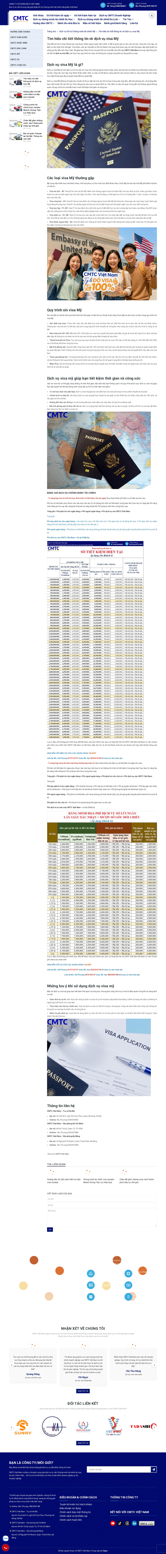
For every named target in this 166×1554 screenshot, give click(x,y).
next (154, 1365)
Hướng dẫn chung (20, 32)
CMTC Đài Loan (18, 48)
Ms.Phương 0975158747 (146, 6)
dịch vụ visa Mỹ (62, 53)
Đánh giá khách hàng (115, 23)
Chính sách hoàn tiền (71, 1519)
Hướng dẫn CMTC (44, 23)
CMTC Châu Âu (18, 65)
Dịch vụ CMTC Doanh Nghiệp (114, 15)
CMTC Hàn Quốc (18, 37)
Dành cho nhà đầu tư (69, 23)
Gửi (50, 1230)
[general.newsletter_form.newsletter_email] (122, 1469)
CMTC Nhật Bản (18, 43)
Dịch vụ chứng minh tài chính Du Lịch (99, 19)
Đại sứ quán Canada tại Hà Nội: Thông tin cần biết (32, 136)
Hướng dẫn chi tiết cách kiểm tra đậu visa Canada (31, 94)
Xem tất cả (83, 1391)
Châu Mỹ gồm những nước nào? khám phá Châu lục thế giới (33, 123)
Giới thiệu (38, 15)
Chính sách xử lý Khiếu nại (73, 1516)
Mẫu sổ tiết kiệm (92, 23)
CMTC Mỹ (15, 54)
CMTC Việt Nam (131, 50)
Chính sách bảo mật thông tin (75, 1512)
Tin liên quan (56, 1164)
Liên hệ (134, 23)
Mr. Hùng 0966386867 (116, 6)
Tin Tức (128, 19)
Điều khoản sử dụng (70, 1508)
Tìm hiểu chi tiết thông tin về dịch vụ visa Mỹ (32, 81)
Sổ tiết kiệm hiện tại (85, 15)
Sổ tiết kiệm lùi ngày (59, 15)
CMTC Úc (15, 59)
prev (11, 1365)
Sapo (105, 1551)
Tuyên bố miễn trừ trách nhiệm (76, 1504)
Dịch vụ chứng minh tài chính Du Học (54, 19)
